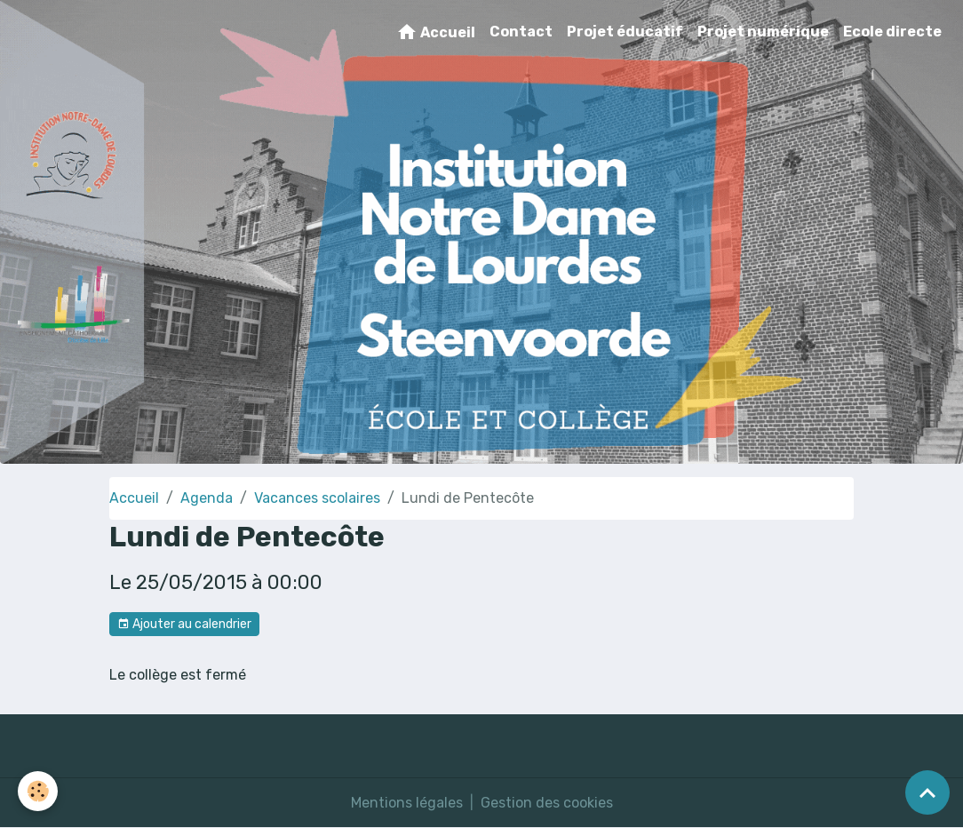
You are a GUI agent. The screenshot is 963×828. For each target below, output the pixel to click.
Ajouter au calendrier (184, 625)
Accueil (435, 32)
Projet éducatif (625, 31)
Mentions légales (407, 802)
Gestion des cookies (547, 802)
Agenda (206, 498)
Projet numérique (763, 31)
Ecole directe (892, 31)
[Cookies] (38, 791)
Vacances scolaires (317, 498)
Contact (521, 31)
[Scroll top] (927, 792)
